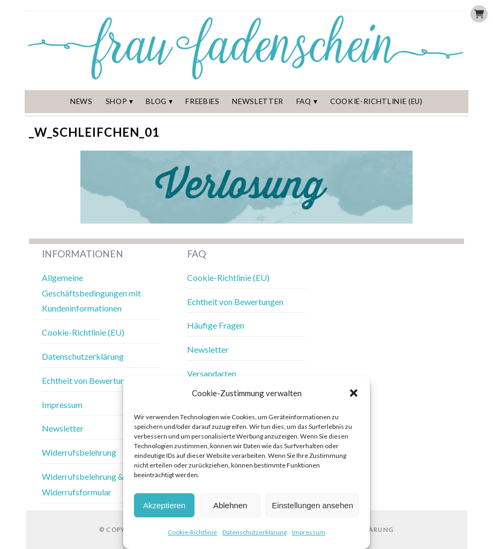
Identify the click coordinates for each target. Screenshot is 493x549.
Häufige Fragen (215, 325)
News (81, 101)
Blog (156, 101)
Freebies (202, 101)
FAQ (303, 101)
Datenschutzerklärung (254, 532)
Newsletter (257, 101)
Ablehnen (230, 505)
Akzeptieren (164, 505)
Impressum (308, 532)
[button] (353, 393)
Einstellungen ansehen (312, 505)
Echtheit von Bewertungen (90, 380)
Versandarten (211, 373)
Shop (117, 101)
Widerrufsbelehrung (79, 452)
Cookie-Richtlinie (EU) (376, 101)
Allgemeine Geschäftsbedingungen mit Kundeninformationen (91, 293)
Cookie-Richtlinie (192, 532)
